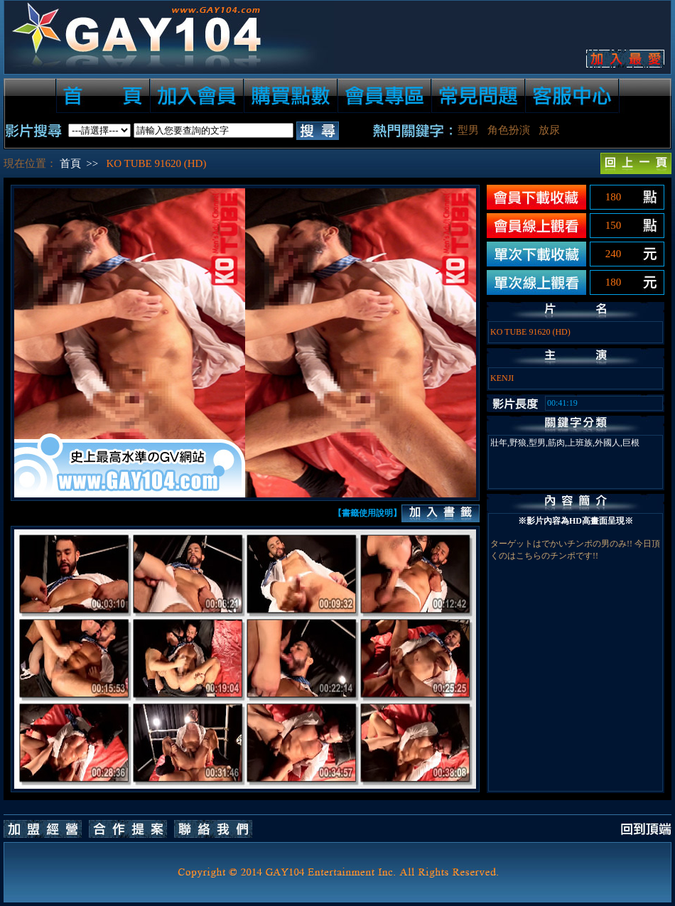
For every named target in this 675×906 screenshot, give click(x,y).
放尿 (549, 130)
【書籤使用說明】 (367, 513)
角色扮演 (508, 130)
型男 (468, 130)
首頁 (70, 163)
